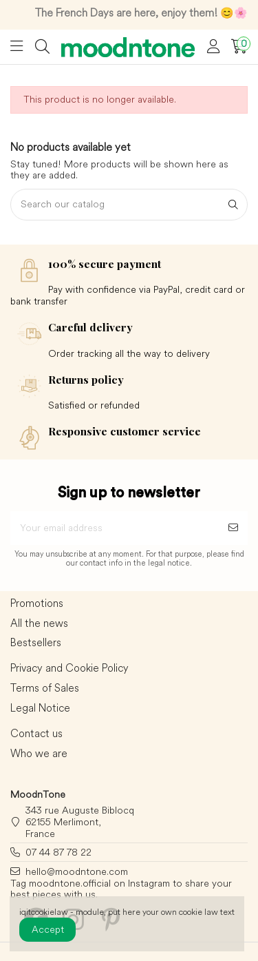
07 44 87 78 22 (58, 852)
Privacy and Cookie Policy (69, 668)
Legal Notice (40, 708)
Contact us (36, 733)
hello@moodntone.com (76, 871)
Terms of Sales (44, 688)
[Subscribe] (233, 528)
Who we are (38, 753)
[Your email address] (114, 528)
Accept (48, 929)
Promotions (36, 603)
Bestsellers (35, 643)
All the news (39, 623)
